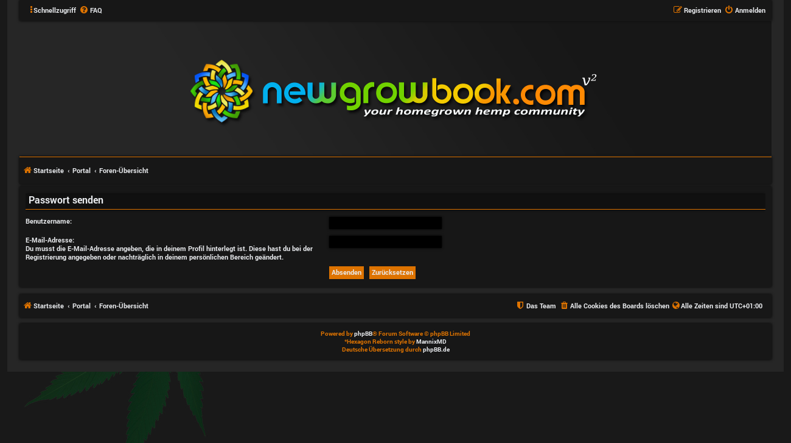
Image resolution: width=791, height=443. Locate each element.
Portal (81, 170)
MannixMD (431, 342)
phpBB (363, 334)
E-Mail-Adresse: (50, 239)
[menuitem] (90, 10)
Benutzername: (49, 220)
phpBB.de (436, 349)
